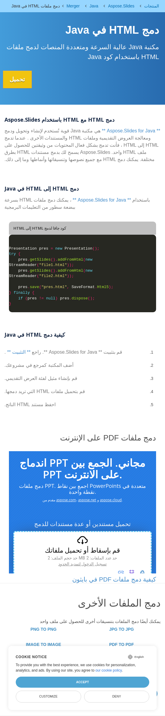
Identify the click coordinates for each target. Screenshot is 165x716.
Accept (82, 682)
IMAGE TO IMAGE (43, 644)
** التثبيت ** (19, 352)
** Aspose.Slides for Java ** (131, 130)
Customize (48, 696)
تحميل (18, 79)
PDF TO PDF (121, 644)
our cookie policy (108, 670)
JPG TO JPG (121, 629)
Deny (116, 696)
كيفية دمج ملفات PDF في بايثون (114, 579)
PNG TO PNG (43, 629)
